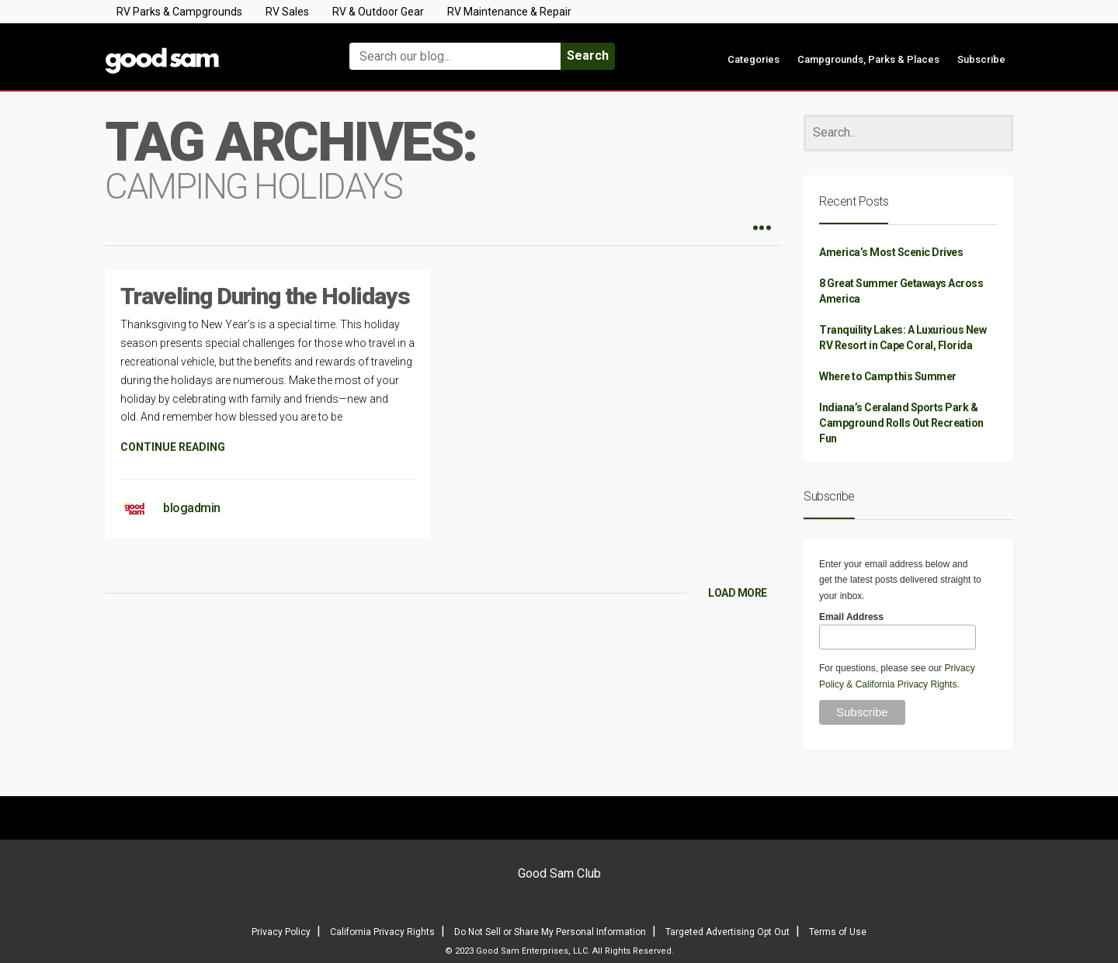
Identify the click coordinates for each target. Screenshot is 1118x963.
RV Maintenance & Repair (509, 11)
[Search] (908, 133)
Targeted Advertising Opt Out (727, 932)
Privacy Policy (281, 932)
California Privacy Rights (906, 684)
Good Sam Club (559, 873)
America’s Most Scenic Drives (891, 252)
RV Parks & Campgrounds (179, 11)
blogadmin (191, 508)
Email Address (851, 616)
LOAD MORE (737, 593)
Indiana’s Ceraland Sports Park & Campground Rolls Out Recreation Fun (901, 423)
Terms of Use (837, 932)
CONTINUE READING (172, 447)
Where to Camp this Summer (888, 376)
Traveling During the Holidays (265, 296)
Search (588, 55)
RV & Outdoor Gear (378, 11)
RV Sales (287, 11)
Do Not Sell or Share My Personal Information (550, 932)
